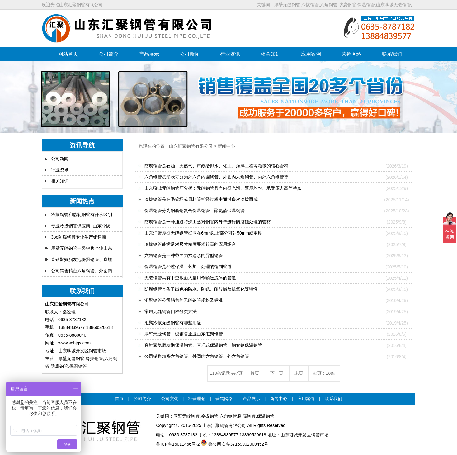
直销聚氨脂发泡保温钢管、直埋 (81, 259)
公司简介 (109, 54)
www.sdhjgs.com (74, 342)
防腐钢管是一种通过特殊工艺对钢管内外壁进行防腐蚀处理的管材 (207, 221)
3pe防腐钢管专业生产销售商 (78, 237)
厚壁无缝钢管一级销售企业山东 (81, 248)
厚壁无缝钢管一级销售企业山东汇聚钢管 (183, 333)
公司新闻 (190, 54)
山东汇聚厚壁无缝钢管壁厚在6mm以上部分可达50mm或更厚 (203, 232)
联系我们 (392, 54)
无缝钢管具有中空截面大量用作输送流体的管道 (190, 277)
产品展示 (149, 54)
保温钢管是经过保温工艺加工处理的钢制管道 (188, 266)
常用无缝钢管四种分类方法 (170, 311)
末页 (298, 373)
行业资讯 (230, 54)
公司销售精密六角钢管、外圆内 (81, 270)
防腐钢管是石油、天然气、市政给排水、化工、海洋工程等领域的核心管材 (216, 165)
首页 (254, 373)
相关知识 (270, 54)
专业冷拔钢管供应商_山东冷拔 (80, 225)
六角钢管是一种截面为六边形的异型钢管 (183, 255)
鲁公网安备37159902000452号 (234, 444)
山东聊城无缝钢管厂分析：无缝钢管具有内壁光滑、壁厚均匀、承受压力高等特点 (222, 188)
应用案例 (311, 54)
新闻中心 (278, 398)
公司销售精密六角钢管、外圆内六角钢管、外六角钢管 (196, 356)
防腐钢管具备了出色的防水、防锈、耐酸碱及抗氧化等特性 (201, 289)
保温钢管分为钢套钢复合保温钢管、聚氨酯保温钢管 (194, 210)
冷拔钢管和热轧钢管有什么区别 (81, 214)
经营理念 (196, 398)
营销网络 (351, 54)
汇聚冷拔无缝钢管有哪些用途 (172, 322)
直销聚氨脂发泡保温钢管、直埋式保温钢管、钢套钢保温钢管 (203, 345)
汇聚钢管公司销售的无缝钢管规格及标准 (183, 300)
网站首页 (68, 54)
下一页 (276, 373)
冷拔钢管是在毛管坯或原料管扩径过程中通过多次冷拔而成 (201, 199)
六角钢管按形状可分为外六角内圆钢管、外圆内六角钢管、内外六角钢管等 (216, 176)
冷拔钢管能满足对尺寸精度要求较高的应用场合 (190, 244)
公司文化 (169, 398)
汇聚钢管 (219, 425)
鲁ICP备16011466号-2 (178, 444)
